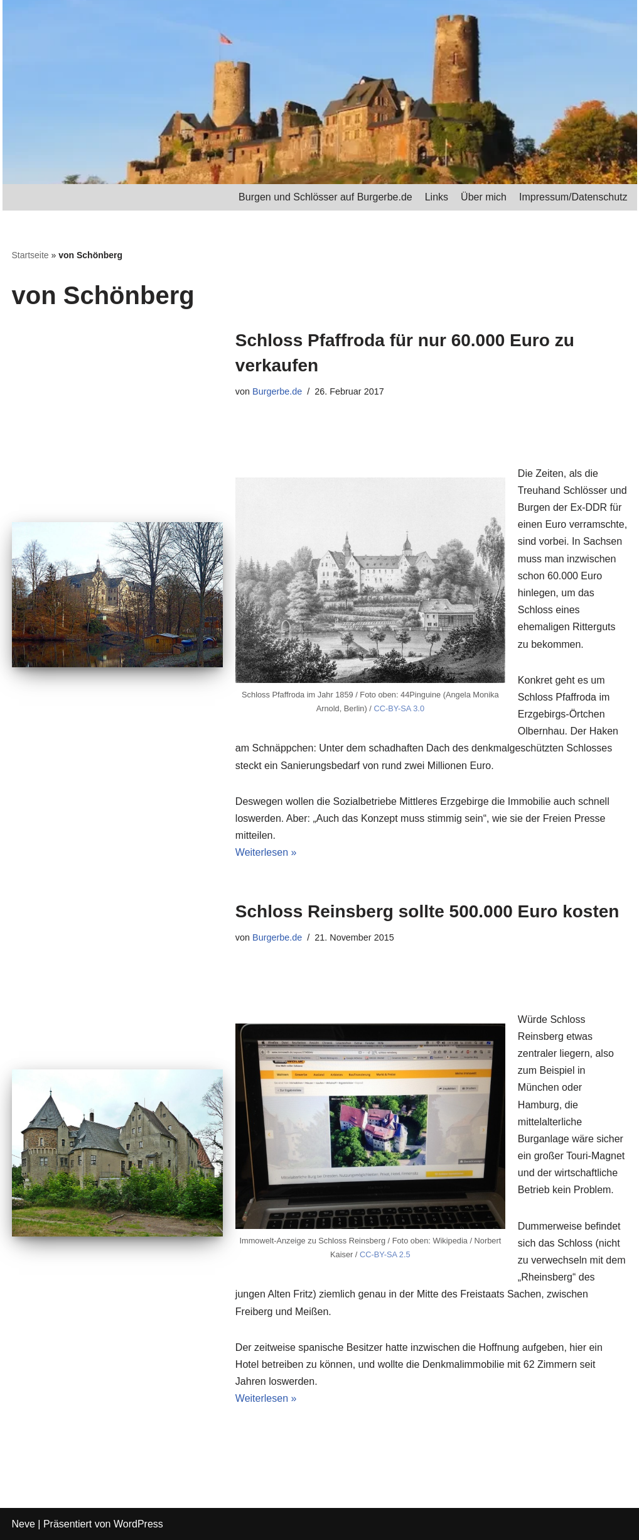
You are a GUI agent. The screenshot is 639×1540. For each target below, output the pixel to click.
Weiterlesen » (266, 852)
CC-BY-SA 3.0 (398, 708)
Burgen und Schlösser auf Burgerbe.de (325, 197)
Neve (23, 1524)
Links (436, 197)
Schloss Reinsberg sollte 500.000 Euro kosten (427, 911)
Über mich (484, 197)
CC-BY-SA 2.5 (385, 1254)
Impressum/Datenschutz (573, 197)
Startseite (30, 255)
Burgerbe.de (277, 391)
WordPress (138, 1524)
